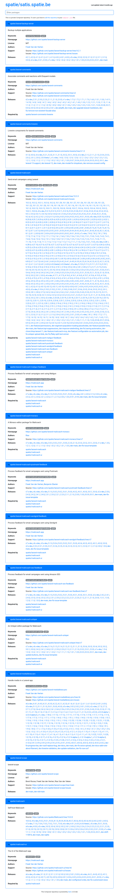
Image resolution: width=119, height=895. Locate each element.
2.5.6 (62, 709)
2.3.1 (35, 99)
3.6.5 (47, 292)
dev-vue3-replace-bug (48, 746)
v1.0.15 (55, 737)
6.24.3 (82, 247)
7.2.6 (67, 239)
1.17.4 (28, 718)
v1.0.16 (48, 737)
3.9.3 (95, 289)
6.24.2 (88, 247)
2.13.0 (82, 306)
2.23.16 (84, 298)
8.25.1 (70, 219)
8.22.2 (100, 219)
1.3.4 (104, 649)
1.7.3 (72, 99)
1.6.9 (57, 317)
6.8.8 (73, 259)
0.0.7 (108, 105)
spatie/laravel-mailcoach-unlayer (39, 352)
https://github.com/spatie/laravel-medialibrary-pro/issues (55, 700)
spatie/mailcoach (33, 355)
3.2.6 (48, 295)
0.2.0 (87, 60)
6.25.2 (46, 247)
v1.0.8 (61, 740)
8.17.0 (106, 222)
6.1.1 (33, 264)
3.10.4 (40, 289)
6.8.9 (69, 259)
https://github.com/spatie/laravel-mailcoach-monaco (47, 432)
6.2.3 (92, 261)
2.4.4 (77, 312)
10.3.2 (34, 203)
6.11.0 (106, 256)
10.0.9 (62, 208)
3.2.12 (98, 292)
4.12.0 (82, 278)
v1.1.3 (70, 734)
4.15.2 (34, 278)
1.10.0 (100, 726)
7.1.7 (44, 242)
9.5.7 (81, 211)
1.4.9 (34, 102)
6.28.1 (106, 242)
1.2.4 (95, 158)
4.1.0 (52, 57)
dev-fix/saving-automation (90, 328)
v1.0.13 (29, 740)
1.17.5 (106, 715)
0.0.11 (60, 323)
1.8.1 (90, 314)
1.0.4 (63, 60)
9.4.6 (64, 214)
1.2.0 (98, 102)
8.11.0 (46, 228)
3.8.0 (38, 292)
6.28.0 (28, 245)
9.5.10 (65, 211)
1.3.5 (102, 729)
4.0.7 (76, 286)
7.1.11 (102, 239)
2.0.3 (107, 155)
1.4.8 (39, 102)
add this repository (51, 18)
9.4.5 (69, 214)
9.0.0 (87, 217)
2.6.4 (33, 312)
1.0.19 (28, 737)
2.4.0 (97, 312)
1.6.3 (86, 317)
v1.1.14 (91, 732)
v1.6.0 (47, 729)
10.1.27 (73, 203)
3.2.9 (34, 295)
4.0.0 (67, 57)
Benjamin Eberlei (51, 484)
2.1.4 (64, 712)
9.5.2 (106, 211)
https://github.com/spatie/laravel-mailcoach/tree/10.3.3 (55, 196)
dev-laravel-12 (47, 163)
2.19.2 (70, 303)
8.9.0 (68, 228)
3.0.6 (103, 295)
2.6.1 (47, 312)
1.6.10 (51, 317)
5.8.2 (75, 267)
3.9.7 (75, 289)
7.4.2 (102, 236)
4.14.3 (52, 278)
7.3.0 (52, 239)
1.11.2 (76, 726)
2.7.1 (105, 309)
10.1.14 (85, 205)
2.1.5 (59, 712)
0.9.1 (38, 323)
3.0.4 (108, 295)
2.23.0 (103, 300)
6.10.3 (28, 259)
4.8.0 (87, 281)
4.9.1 (52, 281)
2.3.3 (43, 598)
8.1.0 (56, 821)
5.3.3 (72, 273)
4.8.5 (62, 281)
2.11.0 (58, 309)
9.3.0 (104, 214)
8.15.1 (40, 225)
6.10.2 (34, 259)
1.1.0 (43, 105)
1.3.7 (92, 729)
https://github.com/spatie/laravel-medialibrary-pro (46, 690)
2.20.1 (46, 303)
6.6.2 (43, 261)
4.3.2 (97, 284)
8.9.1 (63, 228)
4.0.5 (86, 286)
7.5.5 (67, 236)
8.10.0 (52, 228)
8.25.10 (101, 217)
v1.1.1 (81, 734)
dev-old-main (39, 792)
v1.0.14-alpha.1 (86, 737)
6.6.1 (47, 261)
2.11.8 (94, 306)
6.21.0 (34, 250)
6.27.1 (89, 245)
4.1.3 (38, 57)
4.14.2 (58, 278)
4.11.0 (88, 278)
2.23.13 (105, 298)
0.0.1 (97, 60)
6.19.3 (64, 250)
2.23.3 (85, 300)
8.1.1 (33, 233)
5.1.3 (43, 874)
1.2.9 (71, 158)
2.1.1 (50, 99)
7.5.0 (92, 236)
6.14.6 (103, 253)
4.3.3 (92, 284)
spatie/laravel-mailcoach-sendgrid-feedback (44, 346)
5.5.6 (72, 270)
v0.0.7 (73, 743)
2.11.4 (34, 309)
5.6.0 (104, 267)
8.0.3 (62, 233)
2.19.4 (58, 303)
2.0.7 (66, 829)
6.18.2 (70, 250)
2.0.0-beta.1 (45, 158)
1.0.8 (58, 105)
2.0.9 (57, 829)
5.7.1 (94, 267)
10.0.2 (104, 208)
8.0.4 (57, 233)
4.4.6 (52, 284)
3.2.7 (44, 295)
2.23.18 (70, 298)
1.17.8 (88, 715)
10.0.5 (86, 208)
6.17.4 (88, 250)
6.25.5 (28, 247)
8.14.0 (52, 225)
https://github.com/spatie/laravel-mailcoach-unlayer (47, 635)
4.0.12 (49, 286)
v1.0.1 (102, 740)
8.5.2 (52, 231)
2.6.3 (38, 312)
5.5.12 (40, 270)
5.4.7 (107, 270)
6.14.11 (72, 253)
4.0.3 (96, 286)
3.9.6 (80, 289)
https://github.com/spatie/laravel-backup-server (45, 39)
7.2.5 (72, 239)
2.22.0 (28, 303)
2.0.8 (62, 829)
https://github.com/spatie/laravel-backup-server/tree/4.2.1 (56, 51)
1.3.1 (52, 320)
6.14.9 (85, 253)
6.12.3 (82, 256)
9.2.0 (47, 217)
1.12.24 (78, 720)
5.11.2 (86, 264)
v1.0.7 (67, 740)
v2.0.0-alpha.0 (31, 715)
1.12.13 (71, 723)
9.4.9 (50, 214)
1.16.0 (58, 718)
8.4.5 (67, 231)
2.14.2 (64, 306)
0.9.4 (48, 743)
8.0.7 (43, 233)
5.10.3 (46, 267)
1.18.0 (48, 715)
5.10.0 (64, 267)
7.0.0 (93, 242)
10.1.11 (106, 205)
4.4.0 (82, 284)
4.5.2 (38, 284)
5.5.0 (102, 270)
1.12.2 (58, 726)
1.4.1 (73, 102)
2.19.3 (64, 303)
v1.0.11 (43, 740)
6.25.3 (40, 247)
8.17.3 (88, 222)
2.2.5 (60, 546)
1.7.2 (77, 99)
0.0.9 (71, 323)
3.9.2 (100, 289)
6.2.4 (87, 261)
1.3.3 (28, 652)
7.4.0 (28, 239)
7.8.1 (100, 233)
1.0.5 (58, 60)
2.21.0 (40, 303)
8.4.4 (72, 231)
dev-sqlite (45, 835)
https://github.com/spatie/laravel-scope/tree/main (53, 785)
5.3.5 (62, 273)
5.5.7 (68, 270)
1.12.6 (34, 726)
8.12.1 (94, 225)
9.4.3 (79, 214)
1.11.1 (82, 726)
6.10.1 (40, 259)
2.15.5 (34, 306)
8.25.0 (76, 219)
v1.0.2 (96, 740)
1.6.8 (62, 317)
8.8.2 (77, 228)
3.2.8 (39, 295)
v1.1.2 (75, 734)
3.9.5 (85, 289)
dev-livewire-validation (47, 748)
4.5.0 (47, 284)
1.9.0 (28, 729)
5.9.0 (70, 267)
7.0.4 (40, 824)
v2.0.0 (94, 712)
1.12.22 (92, 720)
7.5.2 (82, 236)
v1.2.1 (72, 732)
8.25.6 (40, 219)
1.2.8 (76, 158)
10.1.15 (78, 205)
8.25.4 (52, 219)
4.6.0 (28, 284)
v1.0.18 (35, 737)
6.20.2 (46, 250)
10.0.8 (68, 208)
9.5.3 (101, 211)
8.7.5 (97, 228)
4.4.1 (77, 284)
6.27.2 (83, 245)
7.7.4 (33, 236)
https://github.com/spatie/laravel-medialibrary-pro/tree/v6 (56, 697)
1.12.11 (85, 723)
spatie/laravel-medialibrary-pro (21, 674)
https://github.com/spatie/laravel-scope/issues (51, 788)
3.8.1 (33, 292)
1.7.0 (87, 99)
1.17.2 (40, 718)
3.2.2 (68, 295)
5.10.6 (28, 267)
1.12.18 (36, 723)
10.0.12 (42, 208)
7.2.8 (57, 239)
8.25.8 (28, 219)
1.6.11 (45, 317)
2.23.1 (97, 300)
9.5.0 (33, 214)
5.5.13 (34, 270)
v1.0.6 (73, 740)
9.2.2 (38, 217)
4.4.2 (72, 284)
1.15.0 (76, 718)
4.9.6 (28, 281)
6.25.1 (52, 247)
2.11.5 (28, 309)
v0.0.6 (79, 743)
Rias (27, 435)
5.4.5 (33, 273)
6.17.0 (28, 253)
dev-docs (61, 746)
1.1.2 (33, 105)
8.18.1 (70, 222)
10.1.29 (59, 203)
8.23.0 (94, 219)
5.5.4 (82, 270)
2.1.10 (34, 712)
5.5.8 (63, 270)
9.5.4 (96, 211)
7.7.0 (52, 236)
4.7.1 (92, 281)
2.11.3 (40, 309)
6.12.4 (76, 256)
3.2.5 (53, 295)
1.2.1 (93, 102)
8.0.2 (67, 233)
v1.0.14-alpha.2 (72, 737)
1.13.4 (40, 720)
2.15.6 (28, 306)
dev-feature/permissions (41, 326)
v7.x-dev (83, 233)
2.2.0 (45, 99)
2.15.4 (40, 306)
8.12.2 (88, 225)
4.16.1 (73, 275)
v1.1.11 (105, 732)
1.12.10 (92, 723)
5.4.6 (28, 273)
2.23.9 (49, 300)
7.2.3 (82, 239)
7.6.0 (62, 236)
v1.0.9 (55, 740)
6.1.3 (75, 704)
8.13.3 (64, 225)
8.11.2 (34, 228)
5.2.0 (97, 273)
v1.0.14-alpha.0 (99, 737)
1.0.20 (105, 734)
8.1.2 (28, 233)
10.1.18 (57, 205)
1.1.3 (28, 105)
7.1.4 (58, 242)
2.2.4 (65, 546)
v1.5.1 (71, 729)
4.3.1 (102, 284)
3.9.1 (105, 289)
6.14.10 (79, 253)
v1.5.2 (65, 729)
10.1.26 (80, 203)
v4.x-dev (48, 275)
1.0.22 (93, 734)
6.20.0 (58, 250)
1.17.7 (94, 715)
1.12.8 (104, 723)
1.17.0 (52, 718)
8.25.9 (107, 217)
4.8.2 (77, 281)
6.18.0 (82, 250)
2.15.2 (46, 306)
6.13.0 (70, 256)
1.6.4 (81, 317)
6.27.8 (47, 245)
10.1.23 (101, 203)
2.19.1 (76, 303)
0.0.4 (38, 108)
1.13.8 (101, 718)
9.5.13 (47, 211)
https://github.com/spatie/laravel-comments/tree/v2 (54, 93)
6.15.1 (52, 253)
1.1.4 (108, 102)
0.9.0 (43, 323)
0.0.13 (48, 323)
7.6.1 (57, 236)
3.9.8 (70, 289)
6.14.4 (34, 256)
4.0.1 (62, 57)
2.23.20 (56, 298)
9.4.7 (59, 214)
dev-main (104, 60)
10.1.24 (94, 203)
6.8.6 (83, 259)
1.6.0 (92, 99)
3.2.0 (85, 57)
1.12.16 (50, 723)
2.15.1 (52, 306)
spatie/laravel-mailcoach (19, 173)
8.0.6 (47, 233)
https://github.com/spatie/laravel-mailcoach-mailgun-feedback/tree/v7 (61, 390)
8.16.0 (34, 225)
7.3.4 (33, 239)
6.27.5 (65, 245)
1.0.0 (82, 60)
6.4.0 (72, 261)
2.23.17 (77, 298)
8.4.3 (77, 231)
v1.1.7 (46, 734)
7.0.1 (88, 242)
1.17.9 (82, 715)
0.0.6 (28, 108)
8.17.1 (100, 222)
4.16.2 (67, 275)
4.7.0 (97, 281)
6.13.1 (64, 256)
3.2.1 (45, 155)
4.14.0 (70, 278)
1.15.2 (64, 718)
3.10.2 (52, 289)
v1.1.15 (84, 732)
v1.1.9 (35, 734)
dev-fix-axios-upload (82, 746)
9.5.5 (91, 211)
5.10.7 (104, 264)
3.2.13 (92, 292)
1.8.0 (95, 314)
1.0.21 (99, 734)
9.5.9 (71, 211)
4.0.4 (91, 286)
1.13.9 (95, 718)
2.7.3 (95, 309)
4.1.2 (43, 57)
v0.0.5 (85, 743)
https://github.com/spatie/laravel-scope (42, 774)
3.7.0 (43, 292)
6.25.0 (58, 247)
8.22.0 (28, 222)
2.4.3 (82, 312)
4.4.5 (57, 284)
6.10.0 (46, 259)
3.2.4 (58, 295)
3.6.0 (72, 292)
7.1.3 (63, 242)
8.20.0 (52, 222)
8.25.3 (58, 219)
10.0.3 (98, 208)
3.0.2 (65, 155)
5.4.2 (47, 273)
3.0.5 (90, 646)
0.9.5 (28, 323)
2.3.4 (38, 598)
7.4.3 (97, 236)
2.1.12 (107, 709)
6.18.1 (76, 250)
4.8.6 (57, 281)
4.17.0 (61, 275)
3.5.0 (77, 292)
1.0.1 (77, 60)
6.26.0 (101, 245)
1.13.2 (52, 720)
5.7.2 (89, 267)
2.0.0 (45, 60)
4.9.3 (43, 281)
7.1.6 (48, 242)
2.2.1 (28, 314)
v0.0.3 (96, 743)
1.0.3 (67, 60)
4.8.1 (82, 281)
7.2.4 (77, 239)
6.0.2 (95, 704)
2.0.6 (71, 829)
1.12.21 (99, 720)
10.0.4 (92, 208)
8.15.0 (46, 225)
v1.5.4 (53, 729)
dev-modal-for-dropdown (72, 163)
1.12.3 (52, 726)
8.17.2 (94, 222)
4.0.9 (66, 286)
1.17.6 (100, 715)
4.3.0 (107, 284)
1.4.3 (63, 102)
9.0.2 (77, 217)
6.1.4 (70, 704)
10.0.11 (49, 208)
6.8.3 (98, 259)
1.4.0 (78, 102)
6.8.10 (63, 259)
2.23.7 (61, 300)
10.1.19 (50, 205)
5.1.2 (35, 706)
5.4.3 (43, 273)
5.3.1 (82, 273)
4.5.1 (43, 284)
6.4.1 (67, 261)
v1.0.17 (42, 737)
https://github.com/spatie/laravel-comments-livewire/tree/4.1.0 (58, 151)
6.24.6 (64, 247)
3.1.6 (50, 646)
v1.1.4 (64, 734)
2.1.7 (50, 712)
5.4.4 (38, 273)
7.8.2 (95, 233)
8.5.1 (57, 231)
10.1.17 (64, 205)
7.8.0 (104, 233)
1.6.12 (39, 317)
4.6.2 (102, 281)
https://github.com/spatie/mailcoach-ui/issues (51, 870)
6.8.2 (103, 259)
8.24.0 (82, 219)
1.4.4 (58, 102)
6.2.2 (97, 261)
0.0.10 (66, 323)
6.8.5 (88, 259)
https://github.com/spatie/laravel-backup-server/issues (55, 53)
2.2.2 (107, 312)
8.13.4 (58, 225)
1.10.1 (94, 726)
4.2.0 (33, 57)
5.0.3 (28, 275)
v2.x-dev (34, 60)
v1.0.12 (36, 740)
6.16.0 (46, 253)
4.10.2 (94, 278)
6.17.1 (106, 250)
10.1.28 (66, 203)
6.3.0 (77, 261)
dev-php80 (59, 108)
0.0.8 (103, 105)
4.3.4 (87, 284)
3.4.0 (82, 292)
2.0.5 (76, 829)
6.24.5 (70, 247)
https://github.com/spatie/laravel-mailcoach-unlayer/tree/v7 (57, 643)
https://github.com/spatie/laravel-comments (44, 85)
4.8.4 (67, 281)
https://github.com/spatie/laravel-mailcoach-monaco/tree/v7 (57, 439)
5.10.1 (58, 267)
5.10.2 (52, 267)
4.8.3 (72, 281)
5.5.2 (92, 270)
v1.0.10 (49, 740)
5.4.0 (57, 273)
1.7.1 (82, 99)
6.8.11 (57, 259)
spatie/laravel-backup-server (21, 23)
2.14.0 (76, 306)
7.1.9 (34, 242)
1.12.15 (57, 723)
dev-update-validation (66, 748)
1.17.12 (62, 715)
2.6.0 (52, 312)
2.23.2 (91, 300)
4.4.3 (67, 284)
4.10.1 (100, 278)
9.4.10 (44, 214)
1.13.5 (34, 720)
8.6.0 (43, 231)
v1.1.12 (98, 732)
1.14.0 (82, 718)
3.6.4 (52, 292)
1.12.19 (29, 723)
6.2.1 (102, 261)
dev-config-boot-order (77, 880)
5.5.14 (28, 270)
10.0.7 (74, 208)
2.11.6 (106, 306)
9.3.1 (99, 214)
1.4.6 (48, 102)
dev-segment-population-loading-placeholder (70, 326)
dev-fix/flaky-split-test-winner (57, 334)
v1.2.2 (66, 732)
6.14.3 (40, 256)
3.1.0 (104, 57)
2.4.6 (67, 312)
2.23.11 (36, 300)
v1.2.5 (48, 732)
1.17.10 (76, 715)
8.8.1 (82, 228)
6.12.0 (100, 256)
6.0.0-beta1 (65, 264)
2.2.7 (50, 546)
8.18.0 (76, 222)
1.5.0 (102, 99)
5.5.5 (77, 270)
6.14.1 (52, 256)
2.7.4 (90, 309)
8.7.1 (33, 231)
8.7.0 (38, 231)
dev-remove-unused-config (94, 163)
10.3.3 (28, 203)
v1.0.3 (90, 740)
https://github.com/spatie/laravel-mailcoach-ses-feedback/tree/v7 (59, 591)
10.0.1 (28, 211)
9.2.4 (28, 217)
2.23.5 (73, 300)
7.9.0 (90, 233)
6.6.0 (52, 261)
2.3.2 (28, 397)
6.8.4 (93, 259)
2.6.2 (43, 312)
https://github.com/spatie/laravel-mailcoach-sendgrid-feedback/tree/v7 (61, 539)
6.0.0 (47, 264)
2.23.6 (67, 300)
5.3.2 (77, 273)
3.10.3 (46, 289)
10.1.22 (29, 205)
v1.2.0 (78, 732)
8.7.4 (102, 228)
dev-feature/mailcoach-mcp (55, 331)
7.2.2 (87, 239)
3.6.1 (67, 292)
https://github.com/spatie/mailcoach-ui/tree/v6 (52, 868)
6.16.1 (40, 253)
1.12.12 (78, 723)
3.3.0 (80, 57)
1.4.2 (68, 102)
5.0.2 (33, 275)
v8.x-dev (93, 217)
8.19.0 (58, 222)
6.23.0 (106, 247)
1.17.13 (55, 715)
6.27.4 (71, 245)
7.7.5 (28, 236)
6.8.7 (78, 259)
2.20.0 (52, 303)
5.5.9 (58, 270)
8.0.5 (52, 233)
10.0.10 (56, 208)
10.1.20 (43, 205)
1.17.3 (34, 718)
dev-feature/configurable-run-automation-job (86, 331)
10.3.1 (40, 203)
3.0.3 (28, 298)
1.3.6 (97, 729)
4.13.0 (76, 278)
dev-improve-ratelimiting (69, 328)
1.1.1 (38, 105)
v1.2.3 (60, 732)
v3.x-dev (73, 57)
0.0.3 (43, 108)
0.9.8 (97, 320)
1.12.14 (64, 723)
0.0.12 (54, 323)
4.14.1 (64, 278)
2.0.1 (40, 60)
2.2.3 (70, 546)
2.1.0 (55, 99)
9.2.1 (43, 217)
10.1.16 (71, 205)
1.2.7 (80, 158)
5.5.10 (52, 270)
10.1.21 (36, 205)
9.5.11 (59, 211)
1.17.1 (46, 718)
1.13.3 (46, 720)
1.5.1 (97, 99)
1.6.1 (96, 317)
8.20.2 (40, 222)
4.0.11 (55, 286)
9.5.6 (86, 211)
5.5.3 (87, 270)
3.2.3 (63, 295)
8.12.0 (100, 225)
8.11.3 (28, 228)
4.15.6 (91, 275)
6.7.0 (38, 261)
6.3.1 (45, 704)
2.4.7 (62, 312)
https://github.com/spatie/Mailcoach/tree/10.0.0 (52, 817)
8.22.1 (106, 219)
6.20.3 (40, 250)
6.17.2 (100, 250)
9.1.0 (52, 217)
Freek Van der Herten (34, 47)
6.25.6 (107, 245)
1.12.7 (28, 726)
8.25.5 (46, 219)
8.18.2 (64, 222)
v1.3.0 (43, 732)
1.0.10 (48, 105)
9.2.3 (33, 217)
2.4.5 (72, 312)
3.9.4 (90, 289)
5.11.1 (92, 264)
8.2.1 (102, 231)
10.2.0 (52, 203)
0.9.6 (107, 320)
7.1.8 (39, 242)
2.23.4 (79, 300)
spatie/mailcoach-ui (34, 357)
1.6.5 (76, 317)
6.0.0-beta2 (55, 264)
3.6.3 (57, 292)
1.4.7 (44, 102)
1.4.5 (53, 102)
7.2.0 (97, 239)
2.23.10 (43, 300)
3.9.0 (28, 292)
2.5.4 (72, 709)
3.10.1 (58, 289)
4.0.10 (61, 286)
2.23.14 (98, 298)
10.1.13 (92, 205)
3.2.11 (104, 292)
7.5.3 (77, 236)
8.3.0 (97, 231)
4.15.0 (46, 278)
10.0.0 (34, 211)
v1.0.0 (28, 743)
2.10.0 (70, 309)
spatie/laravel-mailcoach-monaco (39, 341)
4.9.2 (47, 281)
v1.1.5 (58, 734)
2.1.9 (40, 712)
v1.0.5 (79, 740)
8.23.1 (88, 219)
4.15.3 (28, 278)
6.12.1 (94, 256)
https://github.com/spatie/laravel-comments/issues (53, 96)
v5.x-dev (74, 264)
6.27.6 (59, 245)
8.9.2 (58, 228)
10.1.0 (28, 208)
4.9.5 (33, 281)
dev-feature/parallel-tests (99, 326)
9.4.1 (89, 214)
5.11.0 (98, 264)
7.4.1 (107, 236)
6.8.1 (108, 259)
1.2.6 (85, 158)
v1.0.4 (85, 740)
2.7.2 (100, 309)
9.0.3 (72, 217)
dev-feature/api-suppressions (46, 328)
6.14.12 (65, 253)
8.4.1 (87, 231)
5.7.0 (99, 267)
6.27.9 (41, 245)
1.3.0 (83, 102)
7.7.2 (43, 236)
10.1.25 (87, 203)
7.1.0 (78, 242)
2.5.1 (82, 709)
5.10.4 (40, 267)
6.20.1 (52, 250)
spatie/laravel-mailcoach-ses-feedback (42, 349)
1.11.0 (88, 726)
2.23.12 (29, 300)
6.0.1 (43, 264)
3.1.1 (100, 57)
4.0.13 (43, 286)
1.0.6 (68, 105)
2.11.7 (100, 306)
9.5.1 (28, 214)
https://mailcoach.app (35, 189)
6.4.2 (62, 261)
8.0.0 (77, 233)
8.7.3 (107, 228)
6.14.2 (46, 256)
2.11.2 (46, 309)
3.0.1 (70, 155)
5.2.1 (92, 273)
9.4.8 (55, 214)
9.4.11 (38, 214)
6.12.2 (88, 256)
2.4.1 (92, 312)
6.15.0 (58, 253)
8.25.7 (34, 219)
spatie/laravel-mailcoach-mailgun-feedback (43, 338)
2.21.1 (34, 303)
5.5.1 (97, 270)
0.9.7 (102, 320)
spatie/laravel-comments (19, 69)
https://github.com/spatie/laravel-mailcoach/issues (53, 199)
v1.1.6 (52, 734)
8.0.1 (72, 233)
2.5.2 (77, 709)
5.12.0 (80, 264)
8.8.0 (87, 228)
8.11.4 (106, 225)
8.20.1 (46, 222)
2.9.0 (81, 309)
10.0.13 (35, 208)
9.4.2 (84, 214)
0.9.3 (53, 743)
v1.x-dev (51, 60)
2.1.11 (28, 712)
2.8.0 (85, 309)
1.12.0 (70, 726)
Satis (69, 892)
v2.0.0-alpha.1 (103, 712)
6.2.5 (82, 261)
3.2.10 (28, 295)
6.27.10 (35, 245)
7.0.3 (45, 824)
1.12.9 (98, 723)
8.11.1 (40, 228)
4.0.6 (81, 286)
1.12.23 (85, 720)
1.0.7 (63, 105)
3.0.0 (28, 60)
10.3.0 (46, 203)
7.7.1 (47, 236)
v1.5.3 (59, 729)
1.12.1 (64, 726)
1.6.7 (66, 317)
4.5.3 (33, 284)
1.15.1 (70, 718)
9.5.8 (76, 211)
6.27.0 (95, 245)
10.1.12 (99, 205)
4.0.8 (71, 286)
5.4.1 (52, 273)
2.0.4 (102, 155)
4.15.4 (103, 275)
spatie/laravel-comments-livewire (39, 114)
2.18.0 (88, 303)
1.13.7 (107, 718)
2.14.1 (70, 306)
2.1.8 (45, 712)
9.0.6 (57, 217)
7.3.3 (38, 239)
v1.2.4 (54, 732)
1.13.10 (89, 718)
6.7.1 (33, 261)
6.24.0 (100, 247)
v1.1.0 (87, 734)
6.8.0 (28, 261)
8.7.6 (92, 228)
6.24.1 (94, 247)
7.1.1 (73, 242)
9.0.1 (82, 217)
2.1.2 (87, 155)
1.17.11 (69, 715)
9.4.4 (74, 214)
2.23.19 (63, 298)
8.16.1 (28, 225)
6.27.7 (53, 245)
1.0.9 (53, 105)
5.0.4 (107, 273)
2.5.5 (67, 709)
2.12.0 (88, 306)
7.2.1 (92, 239)
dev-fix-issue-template (97, 397)
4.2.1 (28, 57)
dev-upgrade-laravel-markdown (86, 108)
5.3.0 (87, 273)
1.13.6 (28, 720)
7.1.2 (68, 242)
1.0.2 (72, 60)
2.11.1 (52, 309)
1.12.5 (40, 726)
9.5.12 (53, 211)
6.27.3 (77, 245)
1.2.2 (88, 102)
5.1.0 (102, 273)
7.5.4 (72, 236)
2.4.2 (87, 312)
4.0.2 (57, 57)
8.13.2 (70, 225)
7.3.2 (43, 239)
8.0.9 (61, 821)
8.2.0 (107, 231)
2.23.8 (55, 300)
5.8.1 (80, 267)
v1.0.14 (62, 737)
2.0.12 (39, 829)
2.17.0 (94, 303)
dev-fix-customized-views (97, 880)
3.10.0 (64, 289)
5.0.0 (43, 275)
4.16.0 (79, 275)
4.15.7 (85, 275)
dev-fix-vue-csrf (82, 748)
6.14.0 (58, 256)
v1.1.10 (29, 734)
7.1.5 (53, 242)
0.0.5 (33, 108)
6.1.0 (38, 264)
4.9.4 (38, 281)
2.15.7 (106, 303)
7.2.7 (62, 239)
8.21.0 (34, 222)
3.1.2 (95, 57)
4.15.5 (97, 275)
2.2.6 (55, 546)
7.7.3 (38, 236)
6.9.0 (52, 259)
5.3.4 (67, 273)
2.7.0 (28, 312)
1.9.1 (106, 726)
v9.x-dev (41, 211)
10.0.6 (80, 208)
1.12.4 (46, 726)
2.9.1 (76, 309)
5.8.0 (84, 267)
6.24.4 (76, 247)
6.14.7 (97, 253)
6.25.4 (34, 247)
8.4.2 (82, 231)
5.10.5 (34, 267)
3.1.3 (90, 57)
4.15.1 (40, 278)
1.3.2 (33, 652)
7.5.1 (87, 236)
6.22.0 (28, 250)
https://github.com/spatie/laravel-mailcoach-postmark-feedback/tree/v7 (62, 488)
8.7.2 (28, 231)
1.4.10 (28, 102)
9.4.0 (94, 214)
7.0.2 (83, 242)
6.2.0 (107, 261)
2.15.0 (58, 306)
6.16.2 (34, 253)
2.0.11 (45, 829)
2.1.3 (38, 314)
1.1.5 (103, 102)
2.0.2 (28, 158)
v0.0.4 (91, 743)
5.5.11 (46, 270)
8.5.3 (47, 231)
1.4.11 (107, 99)
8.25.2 (64, 219)
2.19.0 (82, 303)
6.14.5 (28, 256)
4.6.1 (107, 281)
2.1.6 (55, 712)
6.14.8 (91, 253)
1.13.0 (64, 720)
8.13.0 (82, 225)
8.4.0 (92, 231)
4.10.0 (106, 278)
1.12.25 (71, 720)
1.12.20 (106, 720)
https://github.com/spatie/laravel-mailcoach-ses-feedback (50, 584)
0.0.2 (92, 60)
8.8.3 (72, 228)
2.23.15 (91, 298)
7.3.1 (47, 239)
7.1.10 (28, 242)
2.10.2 (64, 309)
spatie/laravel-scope (17, 758)
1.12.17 (43, 723)
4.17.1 (55, 275)
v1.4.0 (87, 729)
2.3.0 (40, 99)
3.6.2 (62, 292)
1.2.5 (90, 158)
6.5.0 (57, 261)
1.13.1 (58, 720)
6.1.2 (28, 264)
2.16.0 (100, 303)
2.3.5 (33, 598)
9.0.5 (62, 217)
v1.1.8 (40, 734)
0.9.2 (33, 323)
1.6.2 (91, 317)
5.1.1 (40, 706)
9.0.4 (67, 217)
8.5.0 (62, 231)
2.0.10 (51, 829)
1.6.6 (71, 317)
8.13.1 (76, 225)
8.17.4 (82, 222)
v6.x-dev (99, 242)
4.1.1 (47, 57)
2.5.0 (57, 312)
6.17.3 (94, 250)
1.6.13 (33, 317)
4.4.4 (62, 284)
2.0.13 (33, 829)
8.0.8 (38, 233)
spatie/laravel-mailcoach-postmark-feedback (44, 343)
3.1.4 (60, 646)
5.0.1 (38, 275)
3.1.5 (55, 646)
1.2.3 (100, 158)
